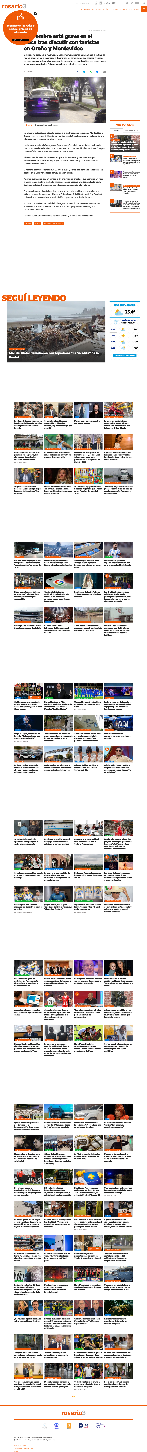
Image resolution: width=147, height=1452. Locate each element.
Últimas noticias (87, 9)
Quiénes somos (20, 1445)
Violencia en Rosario (53, 223)
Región (105, 9)
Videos (136, 9)
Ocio (130, 9)
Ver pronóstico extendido (125, 355)
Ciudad (98, 9)
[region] (73, 21)
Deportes (123, 9)
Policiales (114, 9)
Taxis (37, 223)
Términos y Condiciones (24, 1448)
